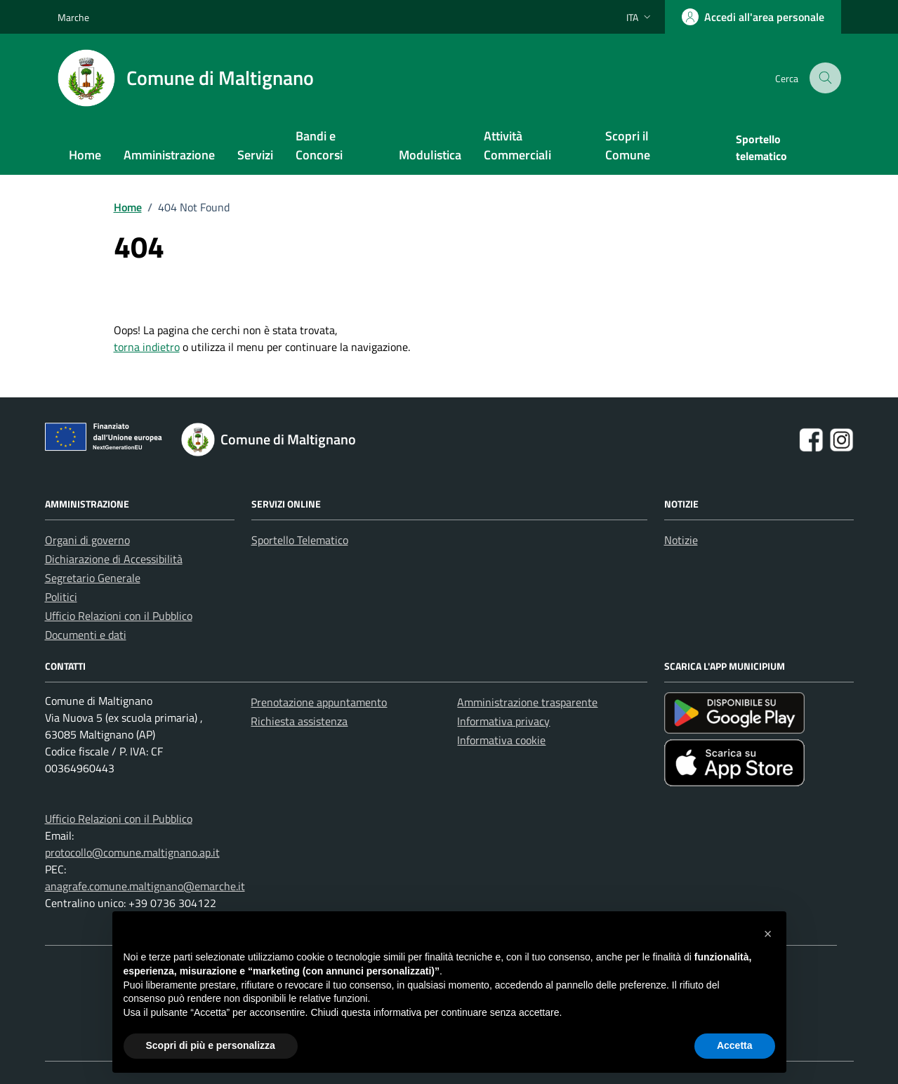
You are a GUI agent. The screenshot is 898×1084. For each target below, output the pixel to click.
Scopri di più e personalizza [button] (210, 1045)
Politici (61, 596)
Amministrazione (169, 154)
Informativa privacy (503, 721)
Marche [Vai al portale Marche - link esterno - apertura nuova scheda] (73, 17)
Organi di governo (87, 539)
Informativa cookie (501, 740)
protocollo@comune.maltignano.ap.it (132, 852)
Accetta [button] (735, 1045)
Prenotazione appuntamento (319, 702)
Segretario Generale (92, 577)
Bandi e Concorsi (319, 145)
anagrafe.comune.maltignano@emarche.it (145, 886)
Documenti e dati (85, 634)
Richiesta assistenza (299, 721)
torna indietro (147, 346)
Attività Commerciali (517, 145)
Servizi (255, 154)
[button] (768, 934)
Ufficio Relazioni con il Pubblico (118, 615)
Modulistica (430, 154)
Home (85, 154)
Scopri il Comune (627, 145)
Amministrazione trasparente (527, 702)
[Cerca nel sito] (826, 78)
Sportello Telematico (299, 539)
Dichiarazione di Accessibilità (114, 558)
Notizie (681, 539)
